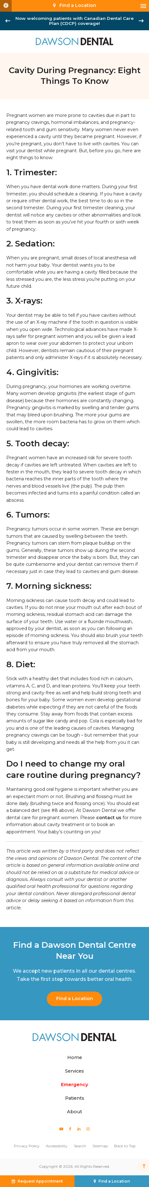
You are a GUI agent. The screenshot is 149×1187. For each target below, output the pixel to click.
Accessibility (57, 1146)
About (74, 1112)
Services (74, 1071)
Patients (74, 1098)
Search (80, 1146)
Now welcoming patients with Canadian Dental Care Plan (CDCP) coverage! (74, 21)
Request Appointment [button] (40, 1181)
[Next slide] (141, 21)
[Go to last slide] (8, 21)
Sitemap (100, 1146)
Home (74, 1057)
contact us (108, 817)
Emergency (74, 1084)
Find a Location (74, 998)
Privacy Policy (27, 1146)
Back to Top (124, 1146)
